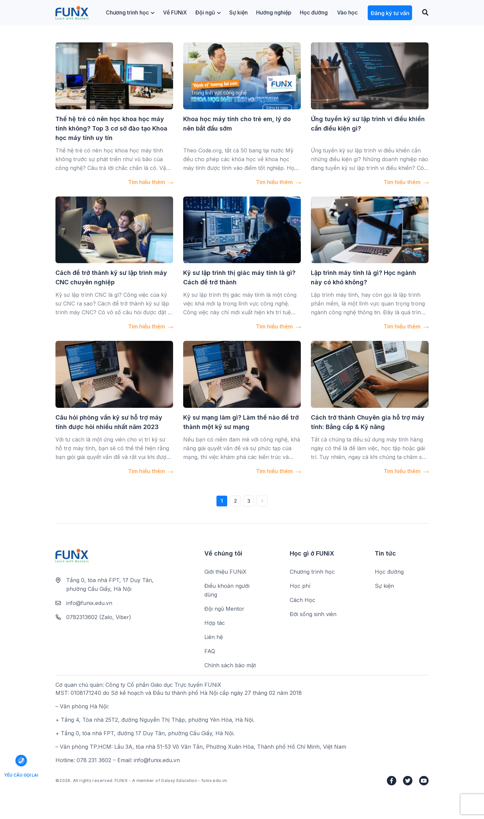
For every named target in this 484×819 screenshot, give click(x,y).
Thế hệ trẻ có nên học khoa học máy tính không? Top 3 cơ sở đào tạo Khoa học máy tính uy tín (111, 128)
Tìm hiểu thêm (150, 182)
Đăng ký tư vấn (390, 13)
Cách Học (302, 600)
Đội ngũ (208, 12)
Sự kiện (238, 12)
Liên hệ (213, 637)
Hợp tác (214, 622)
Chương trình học (130, 12)
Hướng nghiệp (273, 12)
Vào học (347, 12)
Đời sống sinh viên (313, 614)
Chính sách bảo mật (230, 665)
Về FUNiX (175, 12)
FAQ (209, 651)
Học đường (314, 12)
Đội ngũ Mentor (224, 608)
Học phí (300, 585)
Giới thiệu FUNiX (225, 571)
